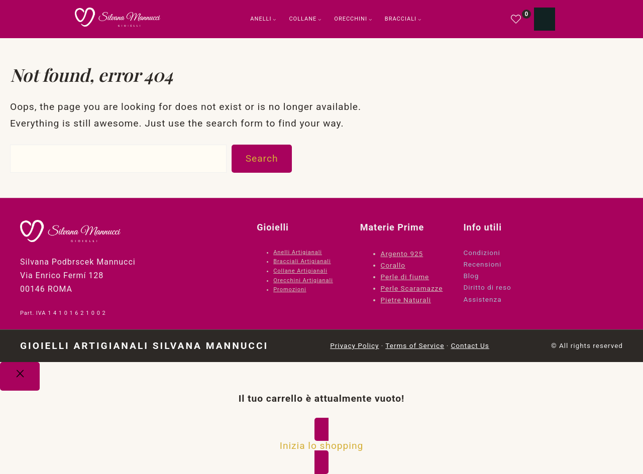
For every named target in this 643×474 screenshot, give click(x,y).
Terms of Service (414, 345)
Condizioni (481, 253)
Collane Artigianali (300, 271)
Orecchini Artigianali (303, 280)
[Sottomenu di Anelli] (274, 19)
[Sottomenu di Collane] (320, 19)
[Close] (20, 376)
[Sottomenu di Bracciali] (419, 19)
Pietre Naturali (406, 300)
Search (262, 158)
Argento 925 (402, 254)
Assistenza (482, 299)
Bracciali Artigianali (302, 261)
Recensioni (482, 264)
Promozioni (289, 289)
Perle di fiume (405, 277)
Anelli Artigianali (297, 252)
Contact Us (470, 345)
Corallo (393, 265)
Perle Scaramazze (412, 288)
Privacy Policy (354, 345)
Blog (471, 276)
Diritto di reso (487, 287)
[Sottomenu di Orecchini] (370, 19)
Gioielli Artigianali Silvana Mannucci (144, 345)
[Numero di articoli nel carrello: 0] (544, 19)
